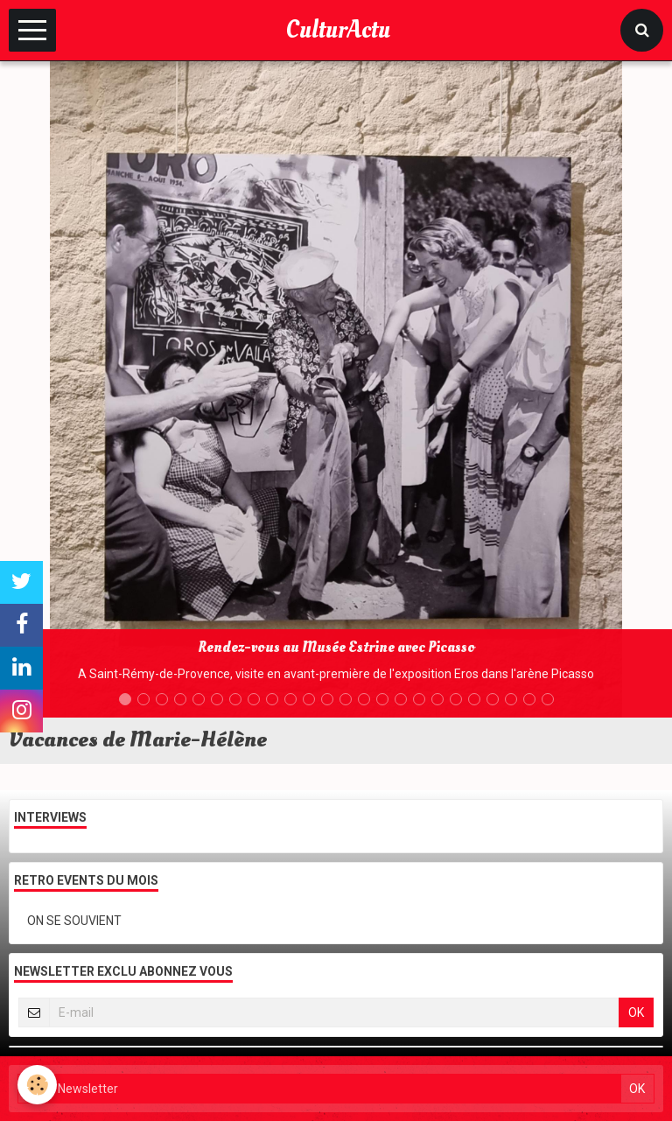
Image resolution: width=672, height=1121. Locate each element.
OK (636, 1012)
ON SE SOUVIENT (74, 921)
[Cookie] (37, 1084)
